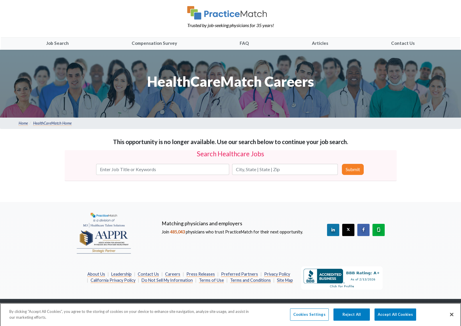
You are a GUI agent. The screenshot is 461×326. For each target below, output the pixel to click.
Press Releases (200, 274)
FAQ (244, 43)
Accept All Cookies (395, 316)
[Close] (451, 317)
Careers (172, 274)
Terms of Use (211, 280)
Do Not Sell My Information (167, 280)
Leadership (121, 274)
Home (23, 123)
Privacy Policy (277, 274)
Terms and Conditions (250, 280)
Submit (353, 169)
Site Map (285, 280)
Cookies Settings (309, 316)
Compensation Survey (154, 43)
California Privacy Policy (113, 280)
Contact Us (403, 43)
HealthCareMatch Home (52, 123)
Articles (320, 43)
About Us (96, 274)
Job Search (57, 43)
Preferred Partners (239, 274)
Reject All (351, 316)
